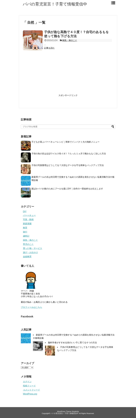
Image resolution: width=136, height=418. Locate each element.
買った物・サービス (32, 248)
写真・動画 (28, 219)
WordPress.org (30, 394)
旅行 (25, 232)
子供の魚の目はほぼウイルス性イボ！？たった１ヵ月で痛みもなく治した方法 (68, 153)
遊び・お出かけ (30, 252)
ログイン (27, 382)
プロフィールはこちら (31, 307)
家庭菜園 (27, 223)
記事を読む (49, 48)
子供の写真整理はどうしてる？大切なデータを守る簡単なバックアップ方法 (67, 165)
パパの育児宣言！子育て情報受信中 (55, 4)
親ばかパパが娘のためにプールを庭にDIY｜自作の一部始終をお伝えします (67, 189)
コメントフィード (31, 390)
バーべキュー (29, 215)
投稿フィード (29, 386)
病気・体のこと (69, 40)
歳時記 (26, 236)
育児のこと (28, 244)
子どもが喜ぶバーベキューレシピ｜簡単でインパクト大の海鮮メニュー (65, 142)
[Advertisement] (68, 74)
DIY (25, 211)
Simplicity (75, 411)
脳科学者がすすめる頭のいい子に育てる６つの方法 (72, 342)
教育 (25, 228)
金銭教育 (27, 256)
